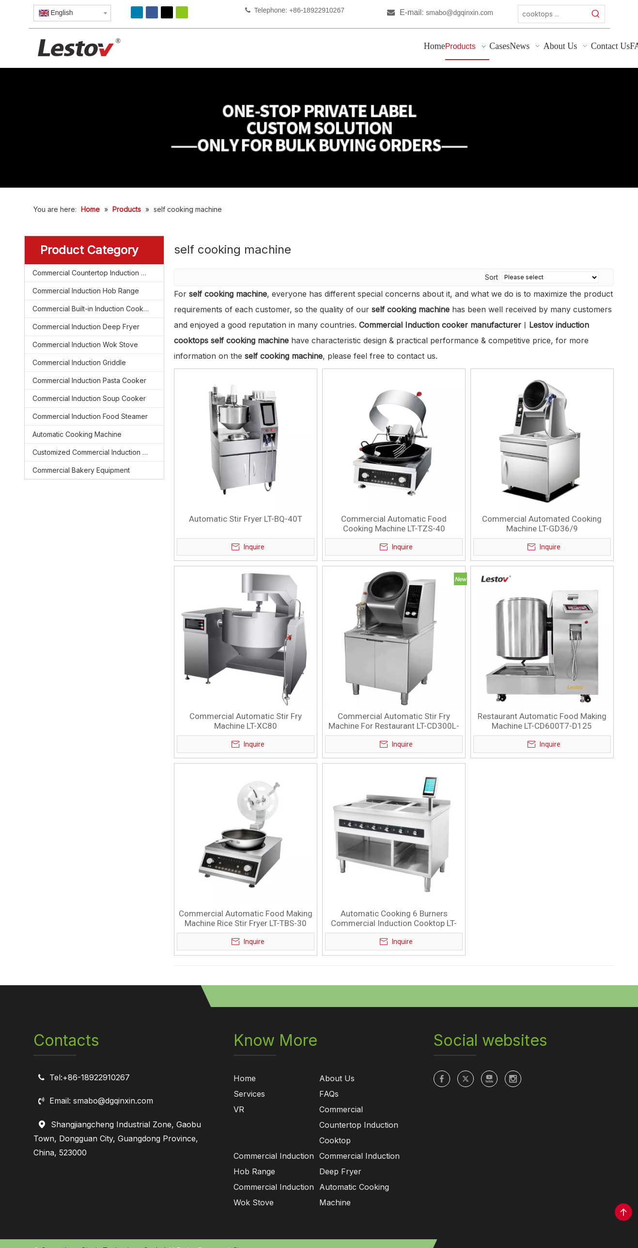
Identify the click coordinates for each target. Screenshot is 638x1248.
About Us (337, 1078)
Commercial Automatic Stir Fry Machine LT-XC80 (245, 721)
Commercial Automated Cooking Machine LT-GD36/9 (542, 523)
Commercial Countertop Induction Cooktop (98, 273)
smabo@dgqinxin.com (459, 12)
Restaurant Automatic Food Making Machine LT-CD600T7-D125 (542, 721)
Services (249, 1094)
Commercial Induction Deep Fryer (86, 326)
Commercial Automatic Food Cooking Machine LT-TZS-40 (394, 523)
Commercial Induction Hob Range (85, 291)
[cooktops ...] (552, 14)
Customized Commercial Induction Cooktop (98, 452)
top (623, 1212)
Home (244, 1078)
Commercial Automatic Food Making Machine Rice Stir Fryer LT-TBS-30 (245, 918)
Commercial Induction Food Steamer (90, 416)
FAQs (329, 1094)
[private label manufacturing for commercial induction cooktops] (318, 127)
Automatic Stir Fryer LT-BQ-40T (245, 519)
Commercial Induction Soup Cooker (89, 398)
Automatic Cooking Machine (77, 434)
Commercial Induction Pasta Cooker (89, 380)
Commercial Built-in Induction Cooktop (93, 308)
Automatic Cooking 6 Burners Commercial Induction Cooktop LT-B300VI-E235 (394, 918)
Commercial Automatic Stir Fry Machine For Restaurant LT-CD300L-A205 (393, 721)
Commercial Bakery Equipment (81, 470)
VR (238, 1109)
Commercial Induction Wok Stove (85, 344)
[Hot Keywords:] (596, 14)
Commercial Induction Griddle (79, 362)
